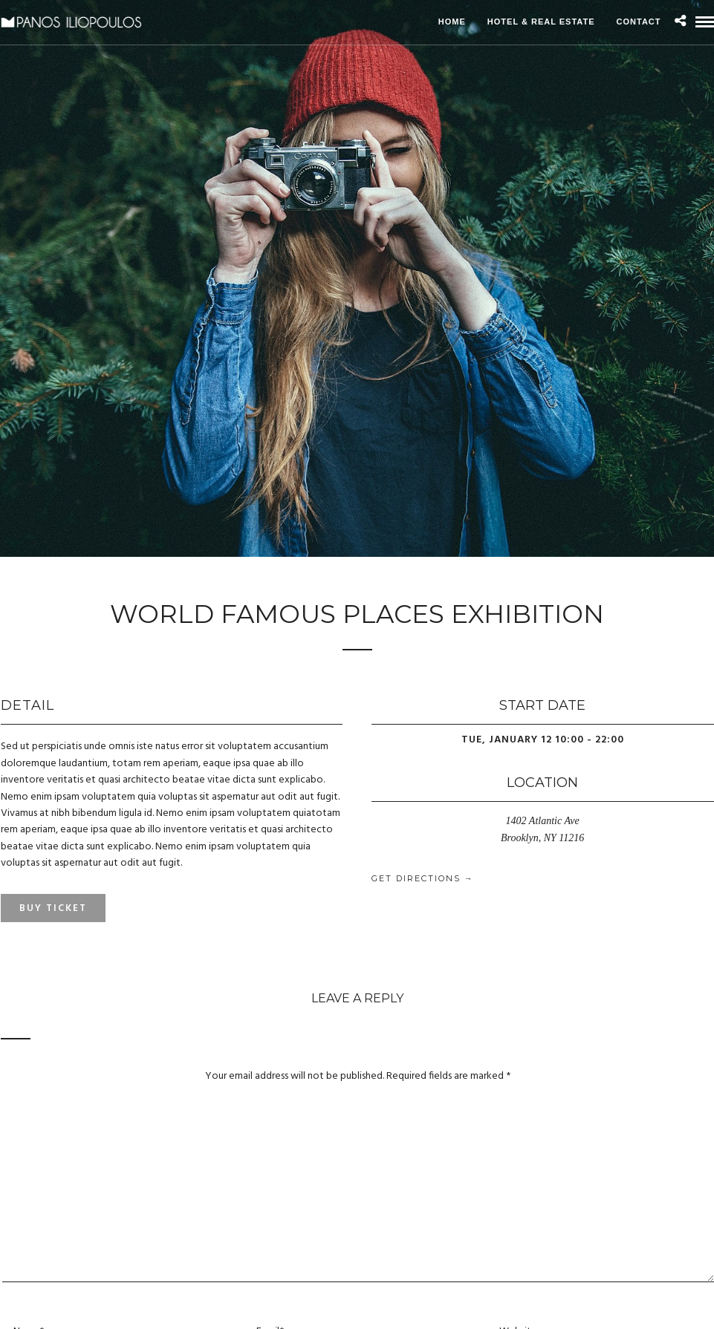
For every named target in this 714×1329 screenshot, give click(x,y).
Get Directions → (422, 878)
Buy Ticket (53, 908)
